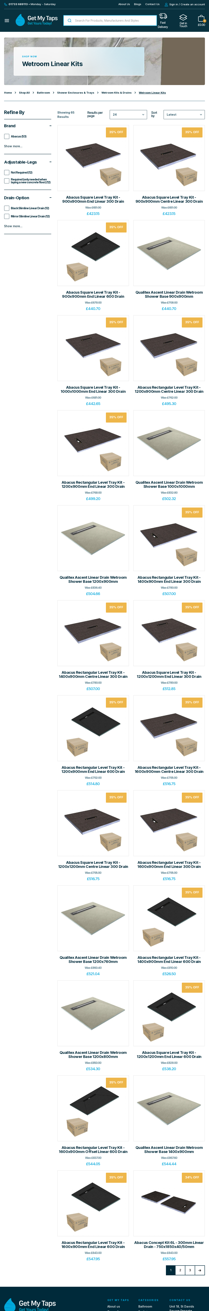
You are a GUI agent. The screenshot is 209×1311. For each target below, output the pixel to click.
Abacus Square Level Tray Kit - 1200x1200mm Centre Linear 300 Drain (93, 864)
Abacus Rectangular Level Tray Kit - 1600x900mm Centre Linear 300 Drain (169, 769)
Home (8, 92)
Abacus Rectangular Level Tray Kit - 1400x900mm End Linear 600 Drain (169, 959)
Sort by (154, 114)
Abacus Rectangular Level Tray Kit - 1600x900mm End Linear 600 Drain (93, 1244)
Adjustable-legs (27, 162)
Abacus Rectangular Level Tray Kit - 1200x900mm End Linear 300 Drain (93, 484)
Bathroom (43, 92)
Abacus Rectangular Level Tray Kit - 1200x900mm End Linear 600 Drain (93, 769)
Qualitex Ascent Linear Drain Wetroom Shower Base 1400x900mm (169, 1149)
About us (113, 1308)
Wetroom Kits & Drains (116, 92)
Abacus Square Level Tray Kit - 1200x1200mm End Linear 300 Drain (169, 674)
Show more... (13, 146)
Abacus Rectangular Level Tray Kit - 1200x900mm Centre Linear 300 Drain (169, 389)
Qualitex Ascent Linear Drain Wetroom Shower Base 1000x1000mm (169, 484)
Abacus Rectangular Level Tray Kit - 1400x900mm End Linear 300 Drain (169, 579)
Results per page (95, 114)
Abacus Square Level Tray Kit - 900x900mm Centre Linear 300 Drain (169, 199)
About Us (124, 4)
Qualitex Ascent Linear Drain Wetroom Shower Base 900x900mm (169, 294)
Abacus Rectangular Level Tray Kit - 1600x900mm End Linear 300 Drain (169, 864)
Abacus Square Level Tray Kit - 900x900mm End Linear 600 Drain (93, 294)
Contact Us (152, 4)
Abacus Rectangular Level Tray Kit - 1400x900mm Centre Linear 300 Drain (93, 674)
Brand (27, 126)
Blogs (137, 4)
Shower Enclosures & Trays (75, 92)
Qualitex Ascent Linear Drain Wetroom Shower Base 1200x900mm (93, 579)
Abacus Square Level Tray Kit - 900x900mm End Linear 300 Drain (93, 199)
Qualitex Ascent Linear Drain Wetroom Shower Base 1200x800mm (93, 1054)
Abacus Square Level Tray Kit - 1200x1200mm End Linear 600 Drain (169, 1054)
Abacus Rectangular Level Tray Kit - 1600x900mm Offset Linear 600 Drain (93, 1149)
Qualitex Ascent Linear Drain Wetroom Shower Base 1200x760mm (93, 959)
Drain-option (27, 198)
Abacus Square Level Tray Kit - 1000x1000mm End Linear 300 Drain (93, 389)
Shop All (24, 92)
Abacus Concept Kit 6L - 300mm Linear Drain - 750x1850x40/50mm (169, 1244)
